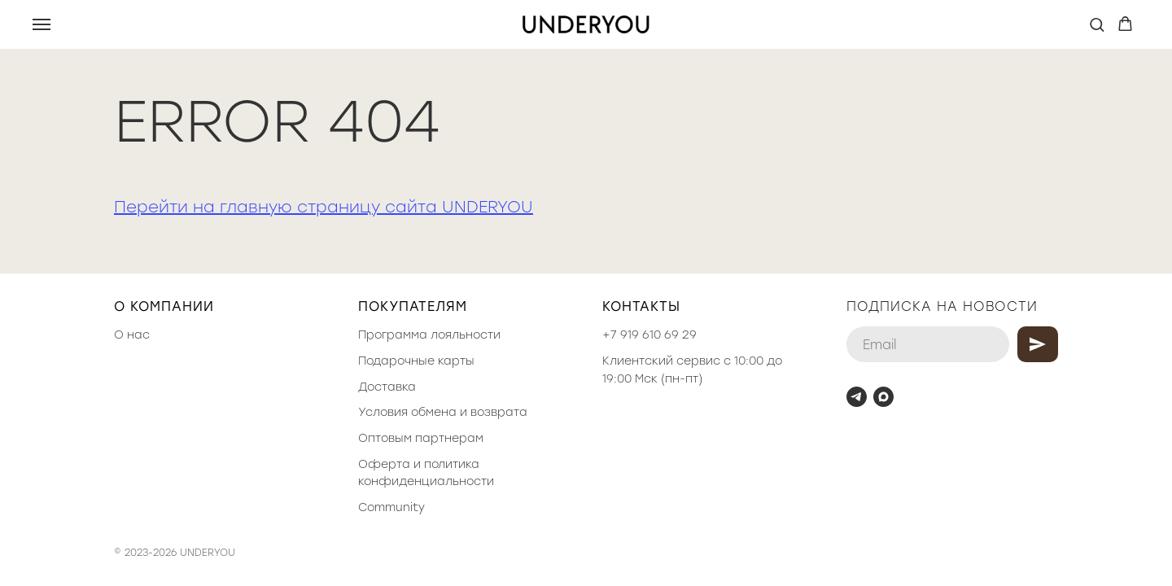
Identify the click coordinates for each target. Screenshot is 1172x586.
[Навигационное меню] (41, 24)
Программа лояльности (429, 335)
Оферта (384, 464)
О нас (132, 335)
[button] (1096, 24)
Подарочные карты (416, 361)
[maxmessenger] (883, 397)
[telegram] (856, 397)
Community (391, 507)
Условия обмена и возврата (442, 412)
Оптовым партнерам (420, 438)
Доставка (387, 387)
